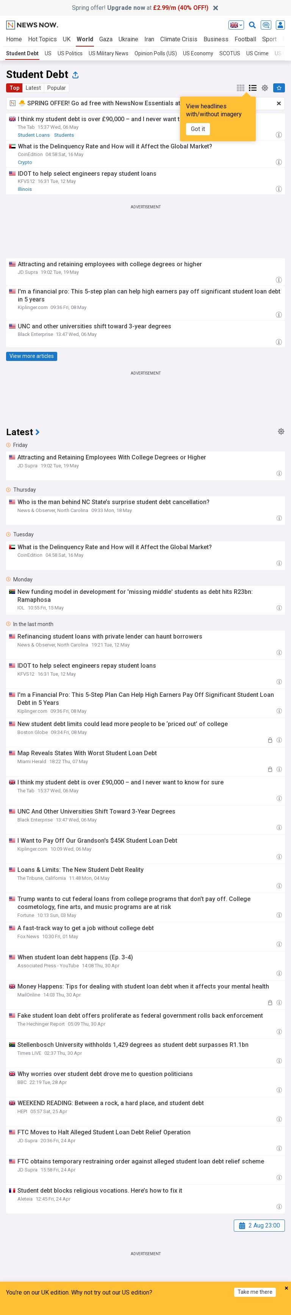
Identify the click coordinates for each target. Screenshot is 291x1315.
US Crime (257, 53)
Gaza (106, 39)
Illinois (25, 189)
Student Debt (22, 53)
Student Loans (34, 135)
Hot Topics (42, 39)
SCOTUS (229, 53)
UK (66, 39)
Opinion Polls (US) (156, 53)
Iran (149, 39)
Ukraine (128, 39)
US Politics (70, 53)
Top (14, 88)
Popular (56, 88)
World (85, 39)
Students (64, 135)
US (48, 53)
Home (14, 39)
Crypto (25, 162)
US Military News (108, 53)
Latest (33, 88)
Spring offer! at (140, 7)
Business (215, 39)
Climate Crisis (178, 39)
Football (245, 39)
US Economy (198, 53)
